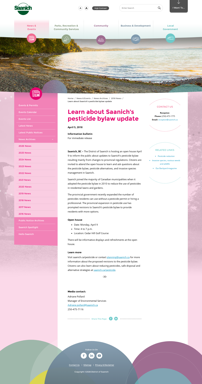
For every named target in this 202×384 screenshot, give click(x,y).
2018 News (116, 98)
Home (70, 98)
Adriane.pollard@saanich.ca (83, 305)
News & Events (84, 98)
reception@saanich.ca (168, 119)
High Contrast (101, 8)
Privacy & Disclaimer (104, 365)
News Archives (101, 98)
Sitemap (87, 365)
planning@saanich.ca (118, 257)
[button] (80, 8)
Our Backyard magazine (166, 168)
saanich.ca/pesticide (104, 270)
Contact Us (74, 365)
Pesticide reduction (166, 156)
